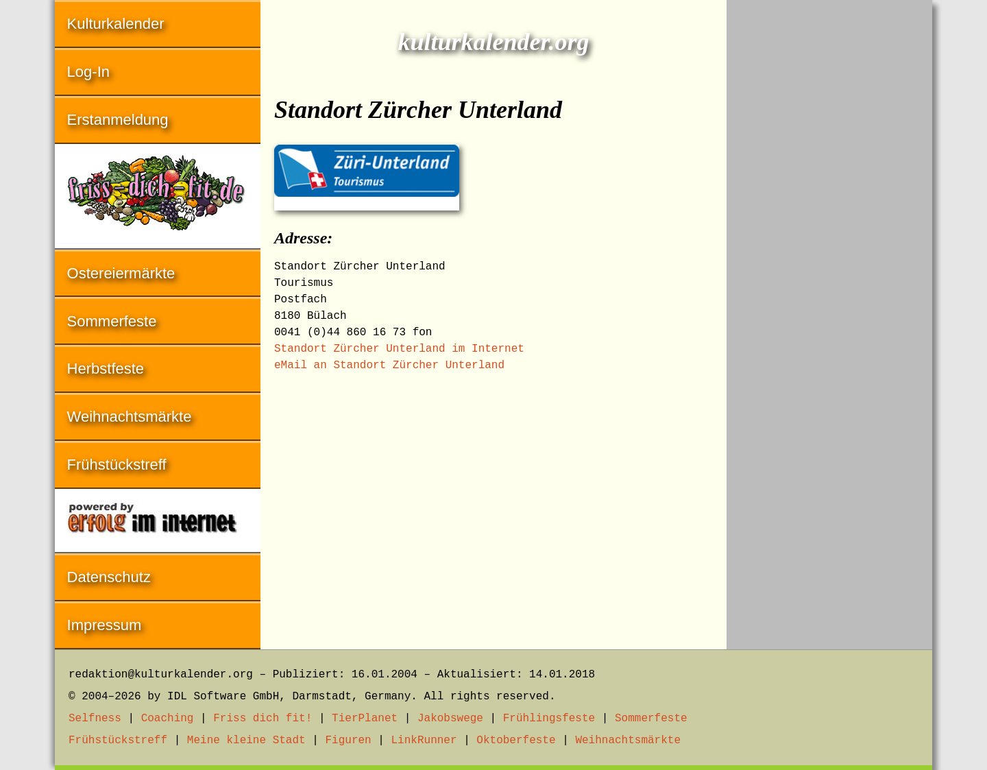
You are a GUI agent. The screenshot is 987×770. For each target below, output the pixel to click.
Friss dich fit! (262, 718)
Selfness (95, 718)
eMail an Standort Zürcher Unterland (389, 365)
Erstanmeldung (118, 119)
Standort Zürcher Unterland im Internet (399, 349)
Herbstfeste (106, 368)
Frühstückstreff (117, 464)
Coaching (167, 718)
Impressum (104, 625)
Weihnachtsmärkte (129, 416)
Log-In (88, 71)
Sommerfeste (112, 321)
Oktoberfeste (515, 740)
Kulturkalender (115, 23)
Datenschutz (109, 577)
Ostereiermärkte (121, 273)
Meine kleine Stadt (246, 740)
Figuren (348, 740)
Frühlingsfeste (549, 718)
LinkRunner (424, 740)
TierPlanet (365, 718)
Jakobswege (450, 718)
